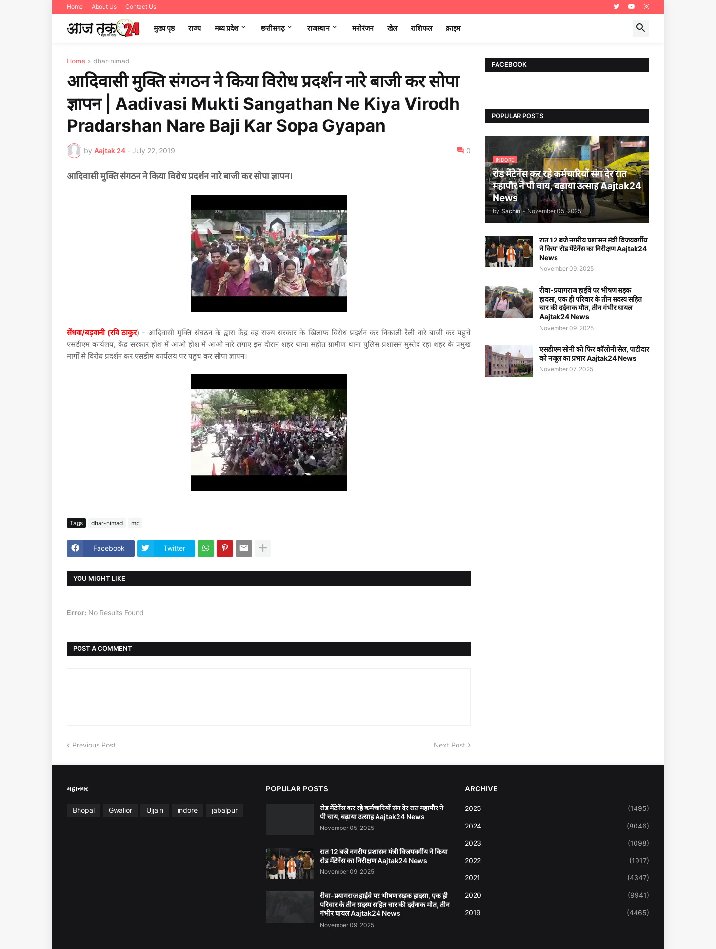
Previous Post (94, 745)
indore (188, 810)
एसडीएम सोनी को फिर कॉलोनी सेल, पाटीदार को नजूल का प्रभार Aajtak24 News (594, 353)
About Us (104, 6)
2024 (557, 826)
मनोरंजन (363, 28)
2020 (557, 895)
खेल (392, 28)
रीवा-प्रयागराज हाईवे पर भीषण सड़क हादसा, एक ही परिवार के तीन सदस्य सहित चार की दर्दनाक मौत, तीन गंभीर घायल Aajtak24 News (590, 303)
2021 (557, 878)
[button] (641, 28)
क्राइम (453, 28)
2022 (557, 861)
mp (135, 522)
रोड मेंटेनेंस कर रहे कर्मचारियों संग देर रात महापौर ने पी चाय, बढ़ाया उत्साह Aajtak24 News (381, 812)
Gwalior (120, 810)
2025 (557, 808)
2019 (557, 913)
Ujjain (154, 810)
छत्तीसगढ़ (273, 28)
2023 (557, 843)
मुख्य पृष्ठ (164, 28)
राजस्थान (318, 28)
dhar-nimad (111, 61)
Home (75, 6)
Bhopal (84, 810)
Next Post (449, 745)
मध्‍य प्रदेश (227, 28)
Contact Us (140, 6)
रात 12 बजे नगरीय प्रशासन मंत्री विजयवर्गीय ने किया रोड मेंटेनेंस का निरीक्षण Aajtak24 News (593, 249)
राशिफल (421, 28)
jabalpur (225, 810)
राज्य (194, 28)
